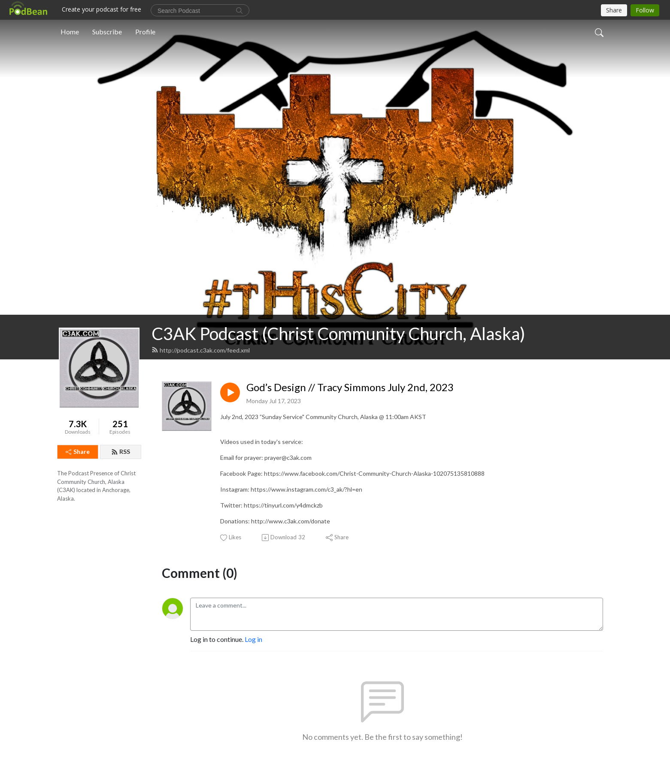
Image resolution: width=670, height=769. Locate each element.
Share (78, 451)
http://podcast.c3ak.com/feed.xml (201, 350)
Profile (145, 31)
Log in (253, 639)
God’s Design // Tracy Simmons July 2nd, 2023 (350, 387)
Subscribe (107, 31)
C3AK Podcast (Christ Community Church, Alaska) (338, 333)
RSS (120, 451)
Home (70, 31)
